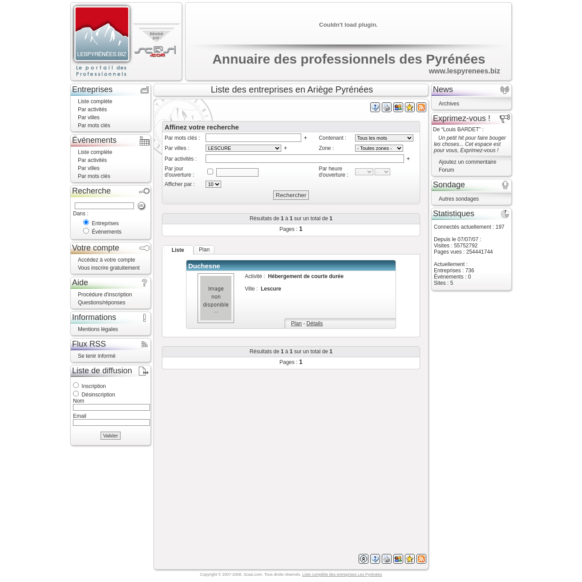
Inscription (93, 386)
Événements (106, 232)
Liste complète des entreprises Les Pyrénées (342, 574)
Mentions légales (98, 329)
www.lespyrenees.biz (464, 71)
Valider (110, 435)
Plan (296, 323)
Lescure (271, 289)
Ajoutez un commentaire (467, 162)
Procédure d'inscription (105, 294)
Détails (315, 323)
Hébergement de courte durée (306, 276)
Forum (446, 170)
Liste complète (95, 101)
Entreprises (105, 223)
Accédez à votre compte (106, 260)
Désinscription (98, 395)
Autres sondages (459, 199)
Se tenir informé (97, 356)
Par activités (92, 109)
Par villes (89, 117)
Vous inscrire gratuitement (109, 268)
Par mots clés (94, 125)
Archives (449, 104)
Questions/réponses (101, 302)
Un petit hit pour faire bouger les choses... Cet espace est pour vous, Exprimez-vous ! (470, 144)
